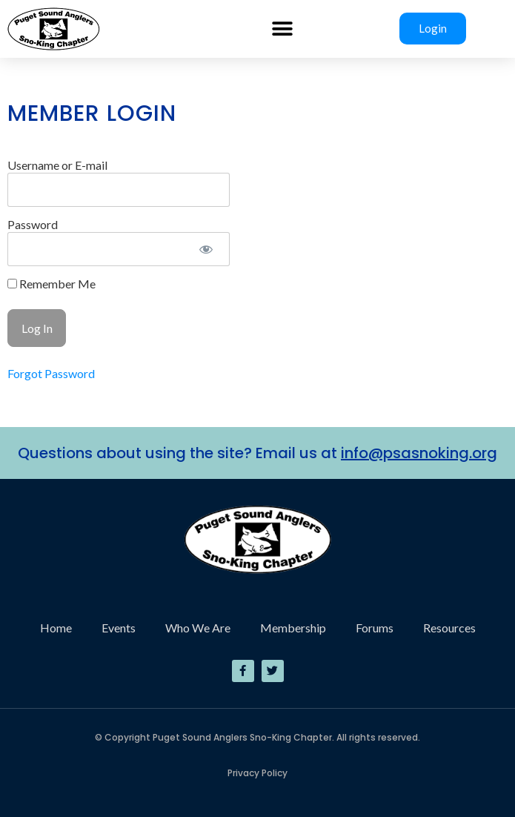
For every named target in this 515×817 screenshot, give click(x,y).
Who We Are (197, 628)
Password (32, 224)
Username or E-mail (57, 165)
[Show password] (206, 249)
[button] (282, 28)
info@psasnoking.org (419, 453)
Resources (449, 628)
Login (433, 28)
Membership (293, 628)
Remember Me (51, 284)
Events (119, 628)
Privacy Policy (257, 773)
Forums (374, 628)
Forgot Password (51, 373)
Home (56, 628)
